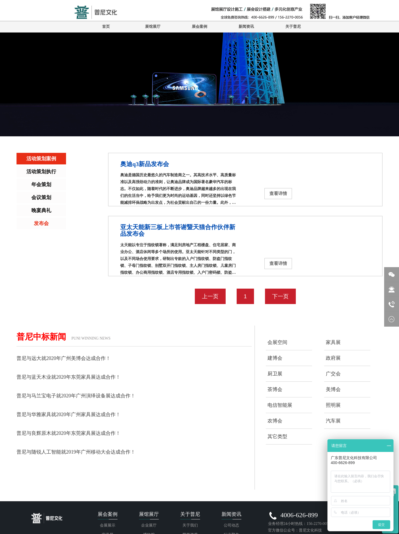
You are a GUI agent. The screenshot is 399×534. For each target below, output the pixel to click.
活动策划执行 (41, 171)
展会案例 (199, 27)
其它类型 (277, 436)
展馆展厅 (152, 27)
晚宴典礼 (41, 210)
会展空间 (277, 342)
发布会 (41, 223)
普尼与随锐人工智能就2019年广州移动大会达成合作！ (76, 452)
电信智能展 (279, 405)
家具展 (333, 342)
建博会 (274, 358)
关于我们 (190, 525)
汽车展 (333, 421)
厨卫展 (274, 373)
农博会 (274, 421)
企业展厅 (149, 525)
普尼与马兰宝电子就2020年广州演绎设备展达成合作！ (76, 396)
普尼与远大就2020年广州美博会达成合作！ (64, 358)
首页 (106, 27)
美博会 (333, 389)
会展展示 (107, 525)
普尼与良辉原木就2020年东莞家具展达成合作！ (69, 433)
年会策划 (41, 184)
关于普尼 (293, 27)
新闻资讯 (246, 27)
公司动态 (231, 525)
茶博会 (274, 389)
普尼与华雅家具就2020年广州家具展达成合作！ (69, 414)
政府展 (333, 358)
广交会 (333, 373)
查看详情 (278, 193)
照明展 (333, 405)
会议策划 (41, 197)
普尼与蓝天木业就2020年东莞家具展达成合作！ (69, 377)
